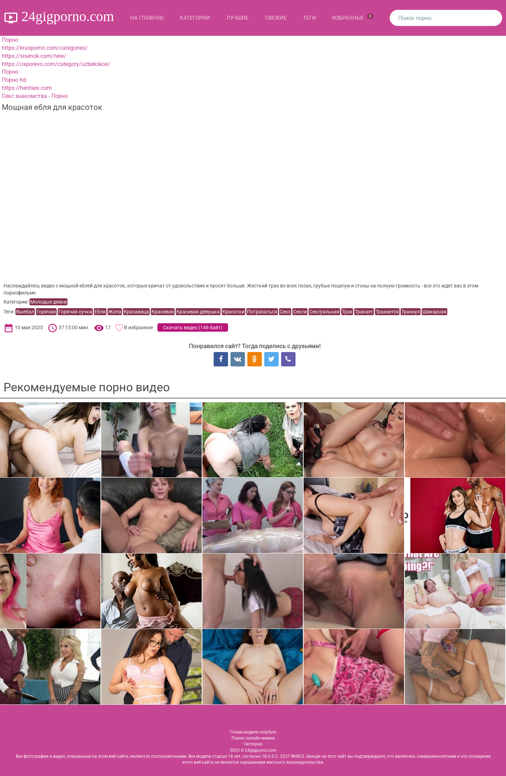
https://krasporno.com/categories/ (45, 48)
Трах (347, 311)
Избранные (352, 17)
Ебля (100, 311)
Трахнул (410, 311)
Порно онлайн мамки (253, 738)
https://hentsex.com (27, 88)
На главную (147, 18)
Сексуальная (324, 311)
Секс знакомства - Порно (35, 96)
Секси (300, 311)
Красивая (162, 311)
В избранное (138, 327)
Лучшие (237, 18)
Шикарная (434, 311)
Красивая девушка (198, 311)
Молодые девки (48, 302)
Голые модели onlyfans (253, 732)
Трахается (387, 311)
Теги (309, 18)
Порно (10, 40)
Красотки (233, 311)
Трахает (364, 311)
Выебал (25, 311)
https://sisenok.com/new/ (34, 56)
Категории (195, 18)
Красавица (136, 311)
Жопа (114, 311)
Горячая (46, 311)
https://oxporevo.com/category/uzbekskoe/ (56, 64)
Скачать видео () (192, 327)
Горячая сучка (75, 311)
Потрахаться (262, 311)
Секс (285, 311)
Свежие (276, 18)
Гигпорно (253, 744)
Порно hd (14, 80)
